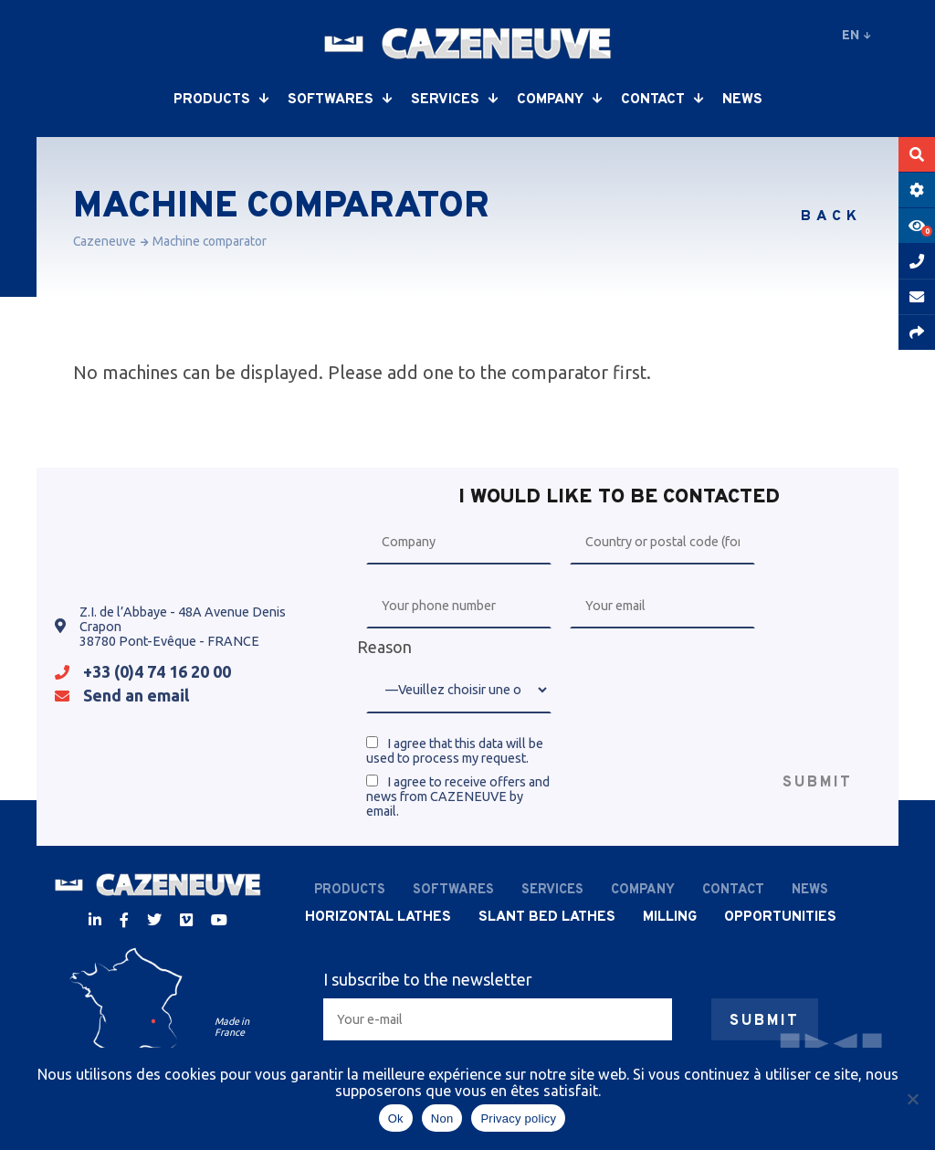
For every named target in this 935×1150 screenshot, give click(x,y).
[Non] (912, 1099)
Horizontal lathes (378, 917)
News (742, 99)
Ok (396, 1118)
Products (221, 99)
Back (831, 216)
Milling (670, 917)
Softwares (340, 99)
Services (455, 99)
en (856, 34)
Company (560, 99)
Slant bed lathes (546, 917)
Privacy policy (518, 1118)
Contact (662, 99)
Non (442, 1118)
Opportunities (780, 917)
